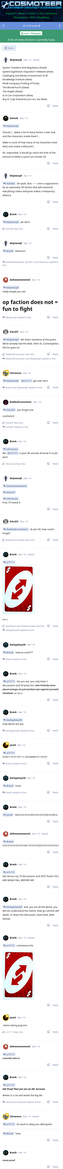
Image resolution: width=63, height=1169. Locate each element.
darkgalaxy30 (14, 719)
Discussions (21, 17)
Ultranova (12, 449)
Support (11, 13)
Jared (9, 814)
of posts (31, 25)
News (21, 13)
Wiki (33, 17)
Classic (31, 13)
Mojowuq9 (12, 126)
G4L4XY (11, 409)
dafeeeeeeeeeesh (17, 486)
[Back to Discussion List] (3, 26)
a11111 (11, 562)
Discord (50, 13)
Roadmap (43, 17)
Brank (10, 251)
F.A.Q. (41, 13)
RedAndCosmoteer (17, 529)
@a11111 (26, 380)
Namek (11, 183)
